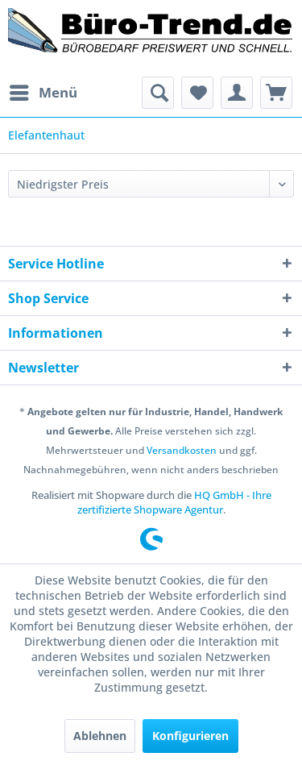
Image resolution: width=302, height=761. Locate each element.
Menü (43, 91)
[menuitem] (42, 93)
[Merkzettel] (197, 93)
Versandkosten (182, 450)
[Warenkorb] (276, 93)
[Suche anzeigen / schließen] (158, 93)
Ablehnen (99, 735)
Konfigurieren (190, 735)
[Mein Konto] (237, 93)
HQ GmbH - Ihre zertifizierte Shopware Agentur (174, 502)
